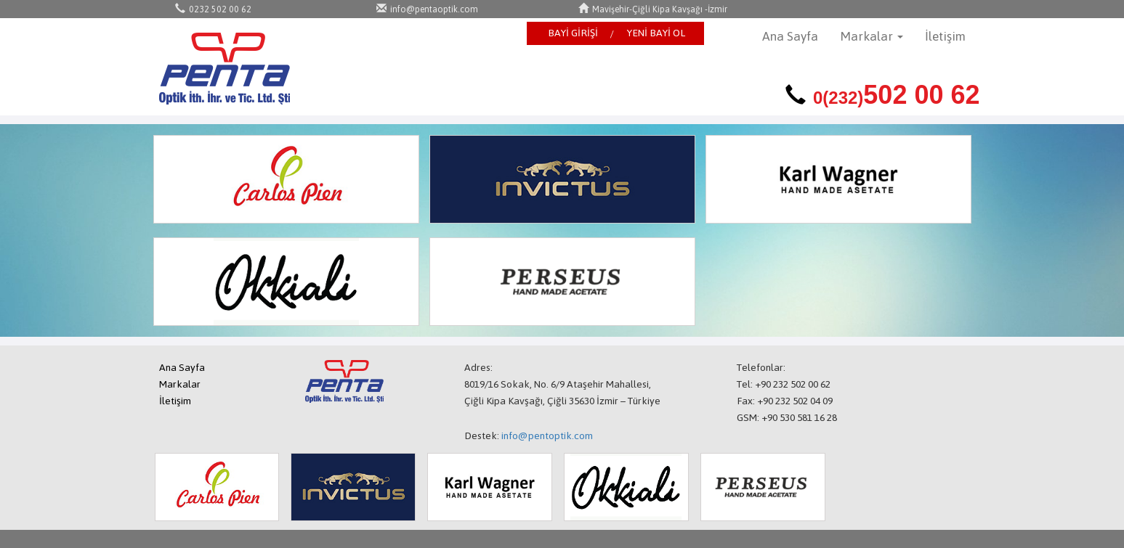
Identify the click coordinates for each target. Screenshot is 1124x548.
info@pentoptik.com (547, 436)
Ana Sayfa (790, 36)
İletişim (945, 36)
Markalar (180, 384)
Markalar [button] (871, 36)
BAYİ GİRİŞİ (573, 33)
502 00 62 (896, 95)
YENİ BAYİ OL (656, 33)
